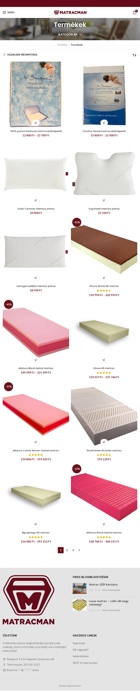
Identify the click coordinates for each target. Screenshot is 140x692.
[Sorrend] (134, 55)
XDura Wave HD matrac (104, 286)
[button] (36, 200)
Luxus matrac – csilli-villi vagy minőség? (109, 604)
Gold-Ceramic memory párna (36, 209)
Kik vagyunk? (81, 650)
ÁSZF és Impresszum (85, 664)
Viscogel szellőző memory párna (36, 286)
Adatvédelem (81, 657)
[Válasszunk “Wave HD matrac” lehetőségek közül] (104, 360)
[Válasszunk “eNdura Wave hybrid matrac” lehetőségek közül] (104, 525)
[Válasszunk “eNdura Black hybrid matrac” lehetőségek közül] (36, 360)
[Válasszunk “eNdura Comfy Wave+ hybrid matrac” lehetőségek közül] (36, 443)
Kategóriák (68, 34)
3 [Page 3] (73, 551)
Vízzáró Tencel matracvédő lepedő (104, 131)
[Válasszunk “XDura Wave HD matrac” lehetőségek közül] (104, 278)
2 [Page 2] (67, 551)
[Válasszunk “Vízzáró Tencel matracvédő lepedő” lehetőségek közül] (104, 123)
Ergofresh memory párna (104, 209)
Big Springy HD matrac (36, 533)
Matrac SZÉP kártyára (103, 586)
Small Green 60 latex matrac (104, 451)
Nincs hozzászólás (111, 591)
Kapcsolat (79, 644)
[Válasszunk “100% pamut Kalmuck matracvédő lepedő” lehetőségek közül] (36, 123)
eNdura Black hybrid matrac (36, 369)
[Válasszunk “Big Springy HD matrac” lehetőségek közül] (36, 525)
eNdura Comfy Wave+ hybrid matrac (36, 451)
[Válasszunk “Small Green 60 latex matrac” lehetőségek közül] (104, 443)
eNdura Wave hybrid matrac (104, 533)
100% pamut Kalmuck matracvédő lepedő (36, 131)
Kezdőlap (62, 44)
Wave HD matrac (104, 369)
